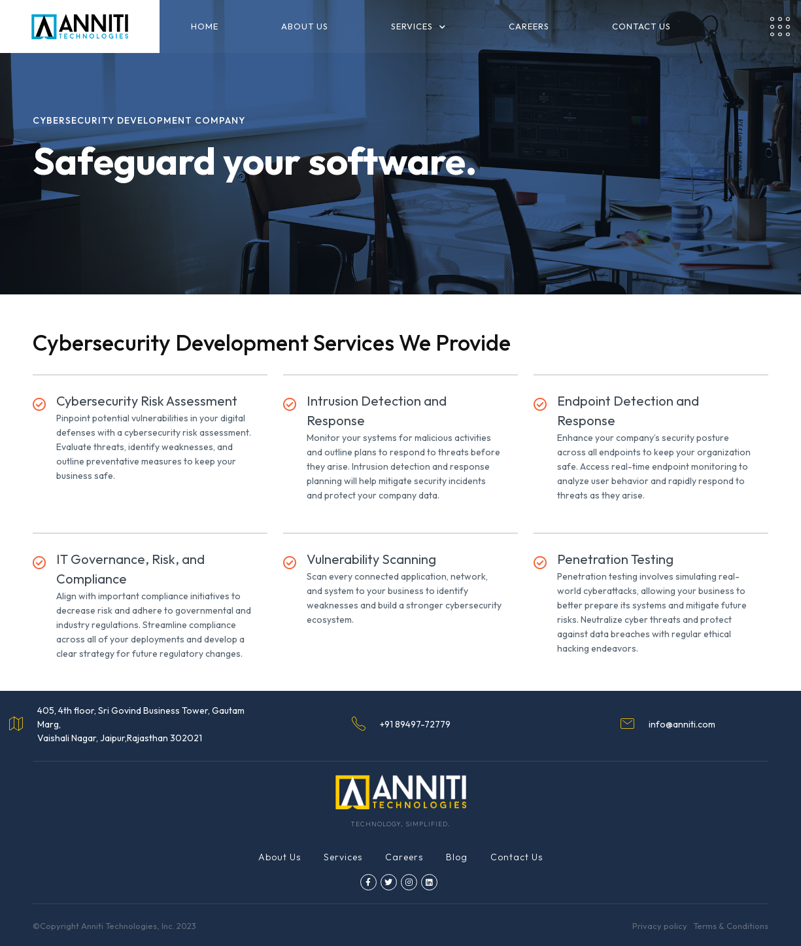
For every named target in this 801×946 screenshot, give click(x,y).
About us (304, 26)
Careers (529, 26)
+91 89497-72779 (415, 724)
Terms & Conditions (730, 925)
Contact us (641, 26)
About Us (279, 857)
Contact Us (516, 857)
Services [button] (418, 27)
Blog (457, 857)
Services (343, 857)
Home (204, 26)
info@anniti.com (682, 724)
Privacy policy (659, 925)
